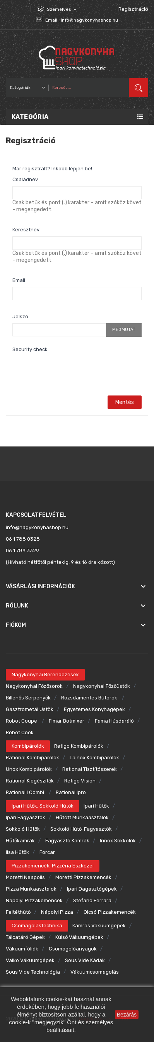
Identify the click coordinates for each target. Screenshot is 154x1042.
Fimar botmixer (66, 721)
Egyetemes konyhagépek (94, 709)
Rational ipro (71, 792)
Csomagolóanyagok (73, 949)
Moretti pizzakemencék (83, 877)
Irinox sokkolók (118, 840)
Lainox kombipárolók (94, 757)
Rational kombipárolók (32, 757)
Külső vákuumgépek (79, 937)
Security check (30, 349)
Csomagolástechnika (37, 925)
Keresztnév (25, 229)
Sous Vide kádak (85, 960)
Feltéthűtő (18, 912)
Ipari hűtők (96, 806)
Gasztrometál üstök (29, 709)
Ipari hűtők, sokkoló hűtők (43, 806)
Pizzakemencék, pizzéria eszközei (53, 866)
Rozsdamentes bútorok (89, 698)
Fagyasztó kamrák (67, 840)
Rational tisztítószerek (89, 769)
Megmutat (123, 329)
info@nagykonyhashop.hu (89, 20)
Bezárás (127, 1014)
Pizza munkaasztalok (31, 889)
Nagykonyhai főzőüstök (101, 686)
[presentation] (71, 371)
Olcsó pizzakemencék (110, 912)
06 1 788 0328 (23, 539)
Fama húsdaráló (114, 721)
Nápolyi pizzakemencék (34, 900)
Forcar (47, 852)
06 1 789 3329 (22, 550)
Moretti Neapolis (25, 877)
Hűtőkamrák (20, 840)
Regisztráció (133, 9)
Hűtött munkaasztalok (82, 817)
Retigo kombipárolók (78, 746)
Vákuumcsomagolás (94, 972)
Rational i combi (25, 792)
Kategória (30, 116)
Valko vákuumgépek (30, 960)
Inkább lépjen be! (71, 168)
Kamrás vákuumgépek (99, 925)
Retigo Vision (80, 781)
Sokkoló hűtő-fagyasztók (81, 829)
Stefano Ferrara (92, 900)
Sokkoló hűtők (23, 829)
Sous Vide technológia (33, 972)
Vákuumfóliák (22, 949)
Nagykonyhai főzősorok (34, 686)
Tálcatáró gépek (25, 937)
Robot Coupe (22, 721)
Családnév (25, 179)
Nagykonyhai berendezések (45, 674)
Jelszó (20, 316)
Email (18, 280)
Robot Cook (20, 732)
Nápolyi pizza (57, 912)
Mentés (124, 402)
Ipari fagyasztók (25, 817)
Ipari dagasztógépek (92, 889)
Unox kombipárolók (29, 769)
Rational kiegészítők (30, 781)
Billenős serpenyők (28, 698)
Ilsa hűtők (17, 852)
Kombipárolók (28, 746)
